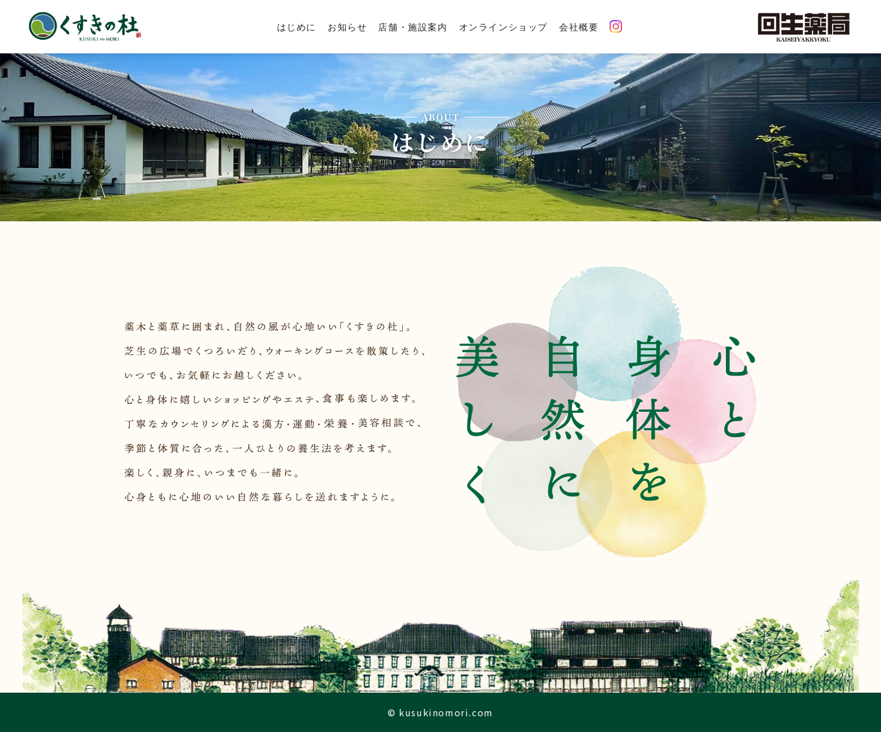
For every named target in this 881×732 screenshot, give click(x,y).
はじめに (296, 26)
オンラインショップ (503, 26)
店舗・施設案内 (412, 26)
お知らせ (347, 26)
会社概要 (578, 26)
